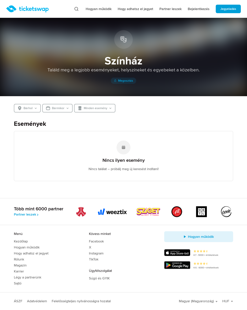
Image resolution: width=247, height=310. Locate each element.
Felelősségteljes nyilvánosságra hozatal (81, 301)
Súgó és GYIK (99, 278)
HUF (227, 301)
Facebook (96, 241)
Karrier (19, 271)
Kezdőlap (21, 241)
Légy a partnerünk (27, 277)
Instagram (96, 253)
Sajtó (17, 283)
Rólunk (19, 259)
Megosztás (123, 81)
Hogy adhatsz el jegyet (135, 9)
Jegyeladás (228, 9)
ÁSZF (18, 301)
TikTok (93, 259)
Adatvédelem (37, 301)
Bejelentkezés (199, 9)
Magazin (20, 265)
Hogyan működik (99, 9)
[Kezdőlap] (27, 8)
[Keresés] (76, 9)
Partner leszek (170, 9)
